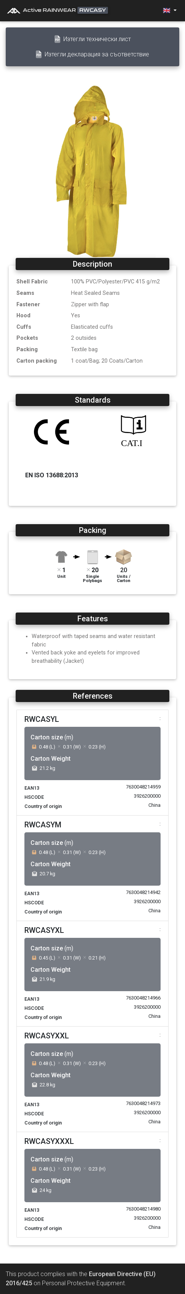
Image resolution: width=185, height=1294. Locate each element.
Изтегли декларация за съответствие (92, 54)
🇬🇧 (167, 10)
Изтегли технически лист (93, 39)
